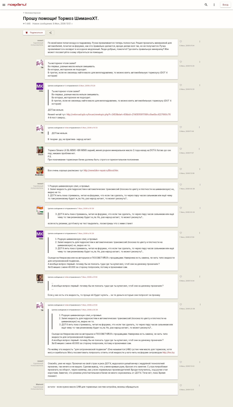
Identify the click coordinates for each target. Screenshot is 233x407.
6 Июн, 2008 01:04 (187, 46)
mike (41, 91)
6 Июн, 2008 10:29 (187, 66)
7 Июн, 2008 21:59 (187, 237)
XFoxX (40, 282)
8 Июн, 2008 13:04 (187, 281)
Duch (40, 154)
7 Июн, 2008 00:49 (187, 212)
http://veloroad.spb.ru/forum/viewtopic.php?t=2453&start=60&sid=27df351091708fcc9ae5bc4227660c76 (119, 114)
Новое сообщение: (42, 23)
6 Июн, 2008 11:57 (187, 153)
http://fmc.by (168, 352)
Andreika (39, 175)
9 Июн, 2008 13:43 (187, 366)
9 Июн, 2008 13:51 (63, 23)
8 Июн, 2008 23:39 (187, 309)
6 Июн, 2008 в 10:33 (89, 128)
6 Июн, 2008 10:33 (187, 89)
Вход (225, 4)
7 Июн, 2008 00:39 (187, 189)
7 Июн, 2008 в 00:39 (85, 209)
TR (42, 67)
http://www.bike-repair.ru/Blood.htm (101, 170)
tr (65, 86)
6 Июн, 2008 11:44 (187, 131)
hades (40, 214)
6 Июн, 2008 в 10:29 (87, 86)
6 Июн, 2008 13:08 (187, 173)
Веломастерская (32, 13)
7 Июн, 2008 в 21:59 (89, 277)
